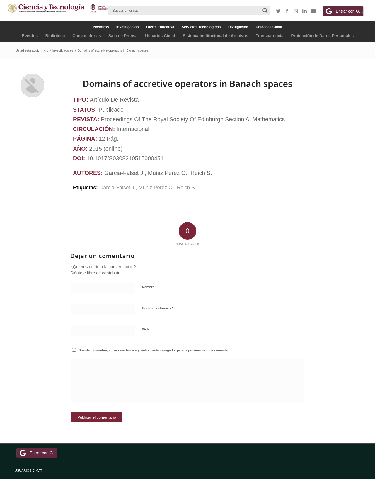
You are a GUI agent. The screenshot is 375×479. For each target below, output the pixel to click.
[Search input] (186, 10)
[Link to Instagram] (296, 11)
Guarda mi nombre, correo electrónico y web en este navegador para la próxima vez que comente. (154, 350)
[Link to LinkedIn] (304, 11)
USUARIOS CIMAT (28, 470)
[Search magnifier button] (265, 10)
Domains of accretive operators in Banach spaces (187, 84)
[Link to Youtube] (313, 11)
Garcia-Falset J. (117, 188)
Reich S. (186, 188)
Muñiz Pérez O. (156, 188)
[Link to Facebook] (287, 11)
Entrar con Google (344, 11)
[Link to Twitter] (278, 11)
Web (145, 329)
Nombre (149, 287)
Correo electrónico (157, 308)
